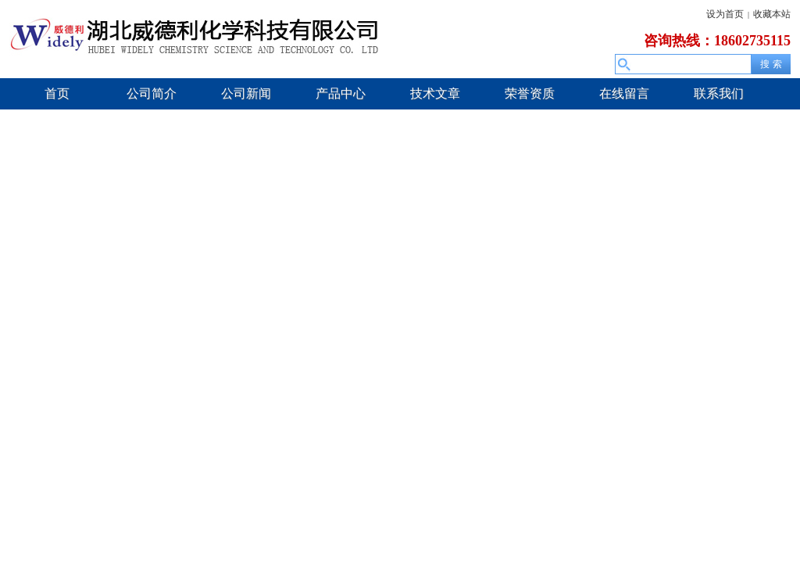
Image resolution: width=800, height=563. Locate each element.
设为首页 (725, 14)
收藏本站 (772, 14)
